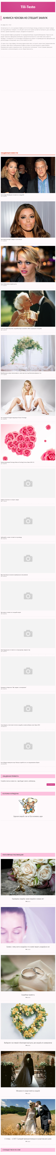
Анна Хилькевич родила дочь (9, 284)
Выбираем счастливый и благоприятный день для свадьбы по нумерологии (28, 1043)
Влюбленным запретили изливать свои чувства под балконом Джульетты (21, 373)
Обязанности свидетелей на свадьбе (28, 1091)
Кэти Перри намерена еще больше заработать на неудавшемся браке (20, 762)
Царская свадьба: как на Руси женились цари (28, 816)
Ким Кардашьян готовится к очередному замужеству (15, 650)
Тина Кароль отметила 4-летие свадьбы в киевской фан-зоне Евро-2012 (20, 725)
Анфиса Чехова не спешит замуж (10, 499)
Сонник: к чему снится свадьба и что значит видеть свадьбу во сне (28, 947)
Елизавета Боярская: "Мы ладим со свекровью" (13, 687)
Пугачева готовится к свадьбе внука (11, 612)
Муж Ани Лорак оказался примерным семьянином (14, 574)
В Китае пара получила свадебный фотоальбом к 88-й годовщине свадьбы (21, 328)
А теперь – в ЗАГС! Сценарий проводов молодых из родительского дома (28, 1139)
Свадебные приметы (28, 995)
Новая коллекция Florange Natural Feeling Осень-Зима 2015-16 (17, 462)
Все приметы (51, 784)
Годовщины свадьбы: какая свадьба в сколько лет (28, 899)
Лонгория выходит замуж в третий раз (11, 239)
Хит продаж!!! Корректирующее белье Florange (13, 417)
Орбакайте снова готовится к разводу (11, 537)
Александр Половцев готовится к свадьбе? (12, 195)
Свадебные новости (9, 153)
